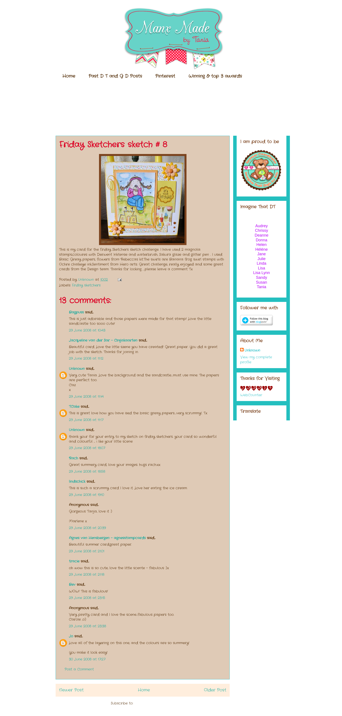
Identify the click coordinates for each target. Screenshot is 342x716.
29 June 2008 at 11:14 (86, 396)
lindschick (77, 481)
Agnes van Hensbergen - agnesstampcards (107, 537)
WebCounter (251, 395)
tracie (74, 561)
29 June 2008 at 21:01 (86, 551)
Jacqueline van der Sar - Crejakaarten (103, 340)
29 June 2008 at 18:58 (87, 471)
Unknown (77, 368)
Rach (73, 458)
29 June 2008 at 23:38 (87, 626)
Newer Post (71, 690)
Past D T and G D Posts (115, 76)
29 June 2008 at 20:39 (87, 527)
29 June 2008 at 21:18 (86, 574)
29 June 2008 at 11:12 (86, 358)
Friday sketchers (86, 285)
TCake (74, 406)
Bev (72, 584)
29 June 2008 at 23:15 (87, 597)
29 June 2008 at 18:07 (87, 447)
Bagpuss (76, 312)
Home (68, 76)
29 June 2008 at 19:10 (86, 494)
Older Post (215, 690)
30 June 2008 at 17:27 (87, 659)
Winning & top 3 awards (215, 76)
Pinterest (165, 76)
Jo (71, 636)
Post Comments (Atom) (154, 703)
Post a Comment (79, 669)
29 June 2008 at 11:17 (86, 419)
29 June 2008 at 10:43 (87, 330)
